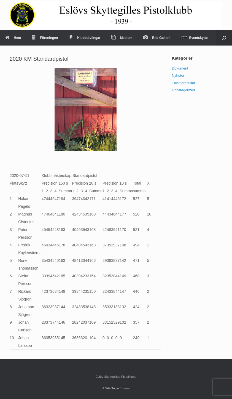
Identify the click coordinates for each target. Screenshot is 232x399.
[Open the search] (224, 38)
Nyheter (178, 75)
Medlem (121, 38)
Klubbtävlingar (84, 38)
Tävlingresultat (183, 83)
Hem (13, 38)
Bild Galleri (156, 38)
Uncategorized (183, 90)
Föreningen (45, 38)
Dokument (180, 68)
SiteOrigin (112, 388)
